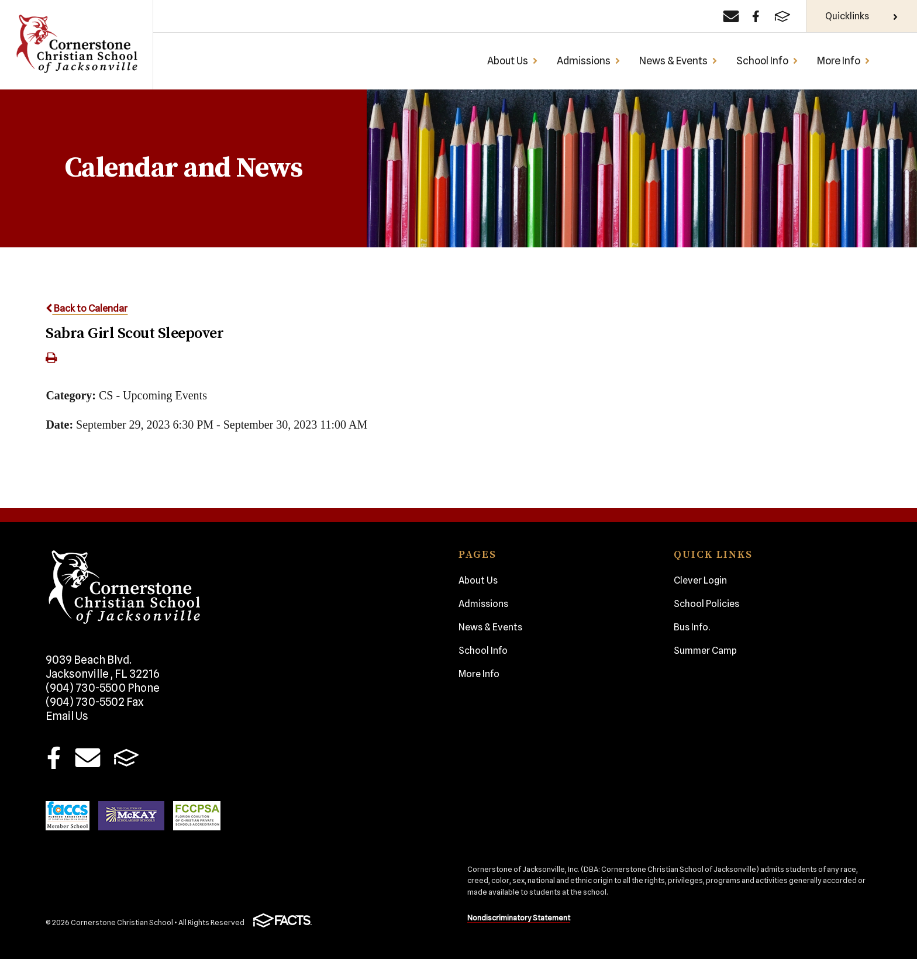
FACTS (126, 757)
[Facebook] (756, 16)
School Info (767, 60)
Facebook (53, 757)
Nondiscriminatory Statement (518, 917)
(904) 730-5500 (103, 687)
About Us (512, 60)
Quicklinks (861, 16)
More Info (843, 60)
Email (87, 757)
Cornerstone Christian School (76, 45)
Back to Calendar (86, 308)
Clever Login (700, 580)
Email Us (67, 715)
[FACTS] (782, 16)
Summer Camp (705, 650)
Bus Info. (692, 627)
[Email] (731, 16)
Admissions (588, 60)
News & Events (678, 60)
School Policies (706, 603)
